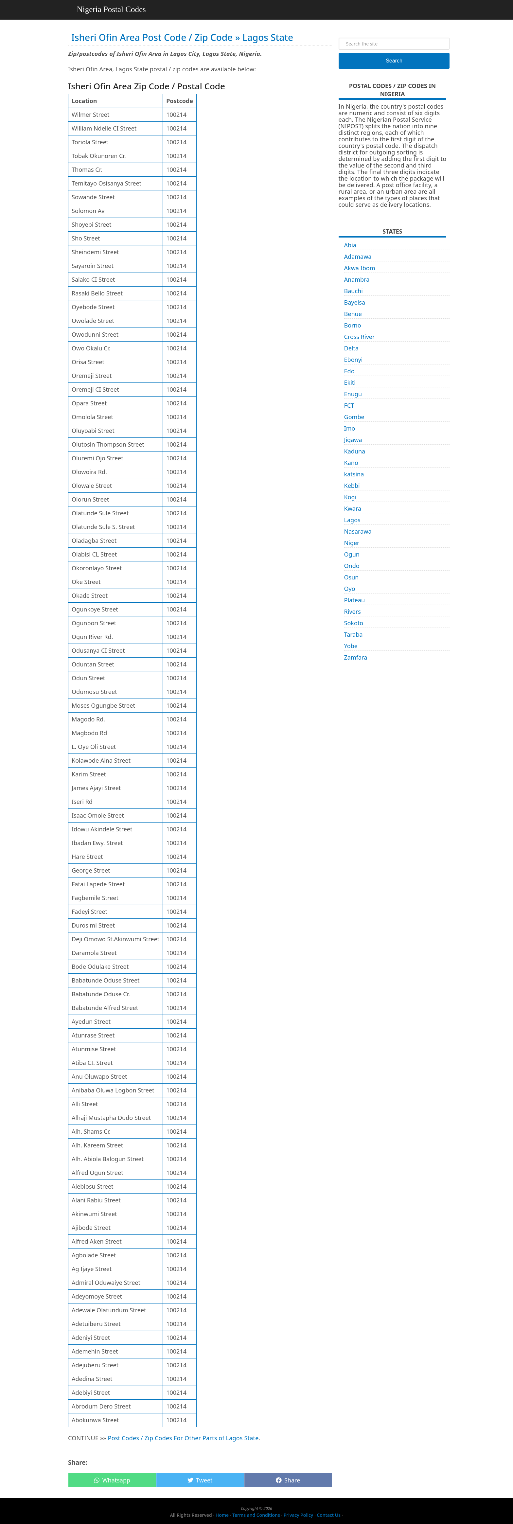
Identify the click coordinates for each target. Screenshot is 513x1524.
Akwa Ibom (359, 268)
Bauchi (353, 291)
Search (394, 60)
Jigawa (353, 440)
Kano (351, 463)
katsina (354, 474)
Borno (352, 325)
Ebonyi (353, 359)
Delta (351, 348)
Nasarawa (358, 531)
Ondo (352, 566)
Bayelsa (354, 302)
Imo (349, 428)
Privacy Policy (298, 1515)
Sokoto (353, 623)
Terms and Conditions (256, 1515)
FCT (349, 405)
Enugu (353, 394)
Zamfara (355, 657)
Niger (352, 543)
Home (222, 1515)
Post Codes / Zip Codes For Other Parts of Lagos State (183, 1438)
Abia (350, 245)
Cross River (359, 337)
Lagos (352, 520)
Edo (349, 371)
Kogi (350, 497)
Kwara (353, 508)
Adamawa (358, 256)
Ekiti (350, 382)
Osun (351, 577)
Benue (353, 314)
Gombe (354, 417)
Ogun (352, 554)
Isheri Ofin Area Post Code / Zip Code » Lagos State (182, 37)
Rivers (352, 611)
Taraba (353, 634)
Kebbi (352, 485)
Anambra (357, 279)
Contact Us (329, 1515)
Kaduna (354, 451)
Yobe (351, 646)
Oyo (349, 589)
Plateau (354, 600)
